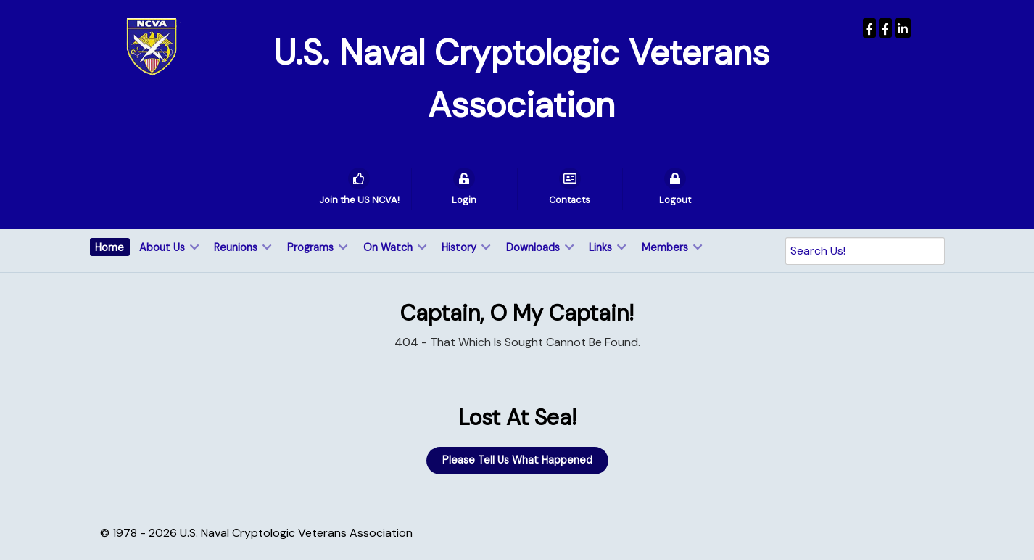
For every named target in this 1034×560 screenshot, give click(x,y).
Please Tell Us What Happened (517, 459)
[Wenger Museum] (885, 28)
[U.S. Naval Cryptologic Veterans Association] (152, 46)
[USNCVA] (869, 28)
